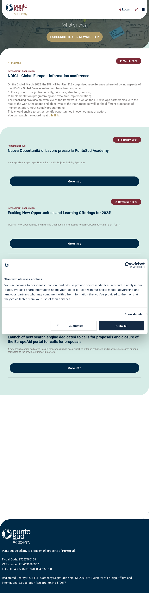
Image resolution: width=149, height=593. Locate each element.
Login (124, 9)
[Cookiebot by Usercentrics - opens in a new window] (128, 265)
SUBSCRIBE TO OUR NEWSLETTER (74, 37)
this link (54, 115)
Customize (70, 326)
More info (74, 181)
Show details (134, 314)
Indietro (14, 63)
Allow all (121, 325)
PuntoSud (68, 551)
